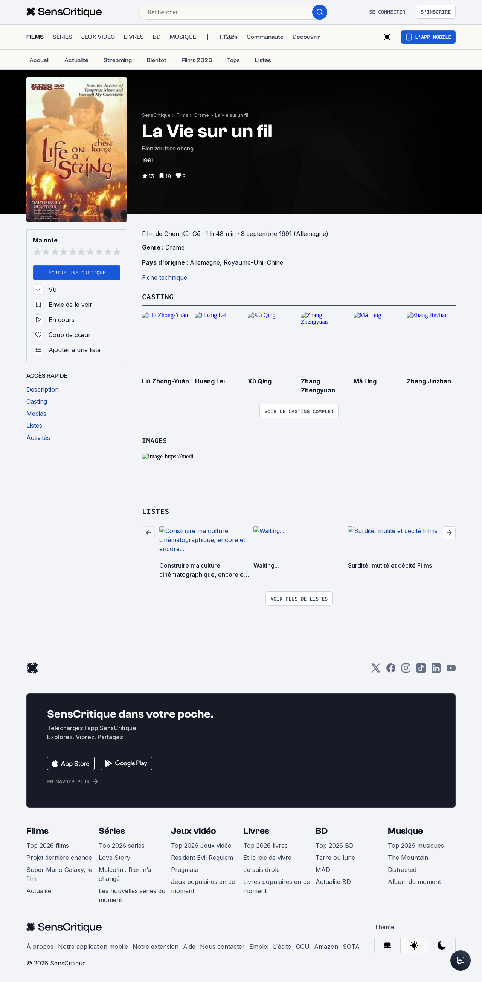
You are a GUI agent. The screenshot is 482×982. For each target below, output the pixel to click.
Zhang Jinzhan (429, 381)
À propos (39, 946)
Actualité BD (333, 881)
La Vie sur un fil (231, 115)
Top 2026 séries (122, 845)
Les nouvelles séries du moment (132, 894)
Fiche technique (164, 277)
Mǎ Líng (365, 381)
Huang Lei (210, 381)
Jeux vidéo (193, 830)
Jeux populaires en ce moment (203, 885)
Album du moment (414, 881)
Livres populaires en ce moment (276, 885)
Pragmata (184, 869)
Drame (201, 115)
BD (322, 830)
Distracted (402, 869)
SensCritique (156, 115)
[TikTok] (421, 669)
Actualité (38, 890)
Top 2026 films (47, 845)
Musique (405, 830)
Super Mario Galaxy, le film (59, 873)
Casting (158, 296)
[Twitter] (375, 669)
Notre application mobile (93, 946)
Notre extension (155, 946)
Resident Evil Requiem (202, 857)
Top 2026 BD (335, 845)
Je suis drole (261, 869)
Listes (155, 510)
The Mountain (408, 857)
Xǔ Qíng (260, 381)
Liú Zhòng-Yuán (165, 381)
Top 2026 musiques (416, 845)
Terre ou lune (335, 857)
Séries (112, 830)
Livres (256, 830)
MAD (323, 869)
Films (182, 115)
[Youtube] (451, 669)
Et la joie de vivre (267, 857)
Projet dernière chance (59, 857)
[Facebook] (390, 669)
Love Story (114, 857)
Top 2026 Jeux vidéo (201, 845)
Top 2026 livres (265, 845)
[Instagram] (405, 669)
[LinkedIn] (436, 669)
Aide (189, 946)
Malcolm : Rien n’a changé (125, 873)
